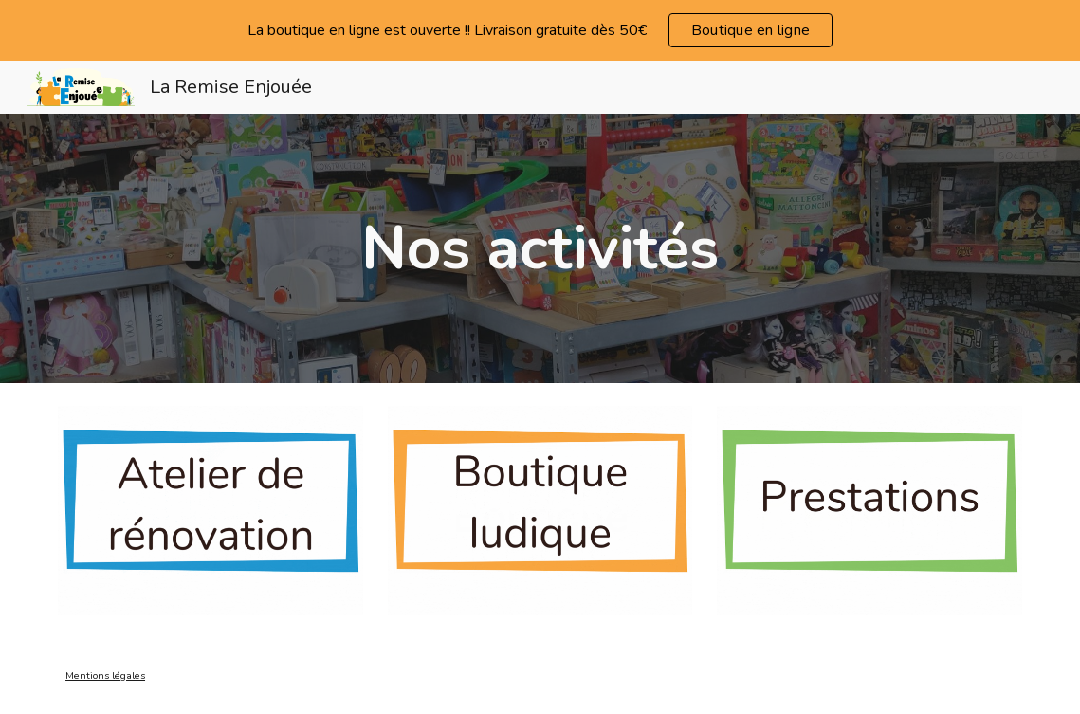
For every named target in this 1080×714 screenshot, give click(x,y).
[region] (540, 30)
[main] (540, 248)
